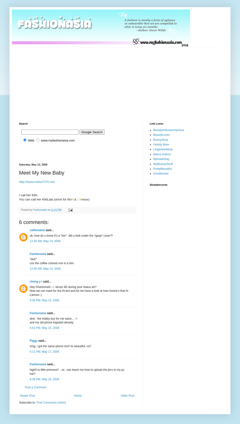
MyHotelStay (161, 159)
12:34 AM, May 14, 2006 (45, 241)
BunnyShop (160, 139)
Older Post (127, 395)
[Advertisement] (86, 80)
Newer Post (27, 395)
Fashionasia (38, 254)
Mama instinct (162, 154)
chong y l (36, 281)
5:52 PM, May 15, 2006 (44, 328)
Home (78, 395)
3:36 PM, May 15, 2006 (44, 300)
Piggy (34, 340)
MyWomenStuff (163, 164)
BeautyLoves (161, 134)
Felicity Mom (161, 144)
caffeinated (37, 230)
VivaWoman (160, 173)
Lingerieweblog (163, 149)
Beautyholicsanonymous (168, 130)
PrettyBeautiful (162, 169)
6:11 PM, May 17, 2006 (44, 351)
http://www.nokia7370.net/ (37, 182)
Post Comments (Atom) (51, 402)
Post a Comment (35, 387)
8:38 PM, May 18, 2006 (44, 379)
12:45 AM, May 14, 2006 (45, 268)
